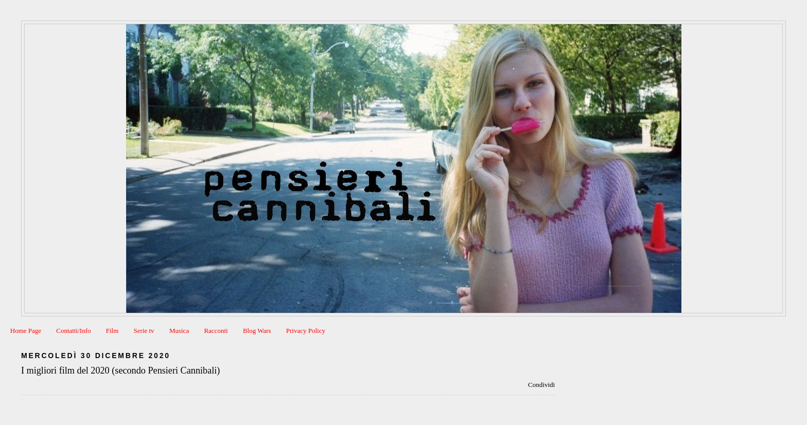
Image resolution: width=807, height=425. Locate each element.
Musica (179, 330)
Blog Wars (257, 330)
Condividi (541, 384)
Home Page (25, 330)
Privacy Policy (305, 330)
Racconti (215, 330)
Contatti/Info (73, 330)
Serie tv (144, 330)
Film (112, 330)
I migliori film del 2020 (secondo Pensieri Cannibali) (120, 370)
